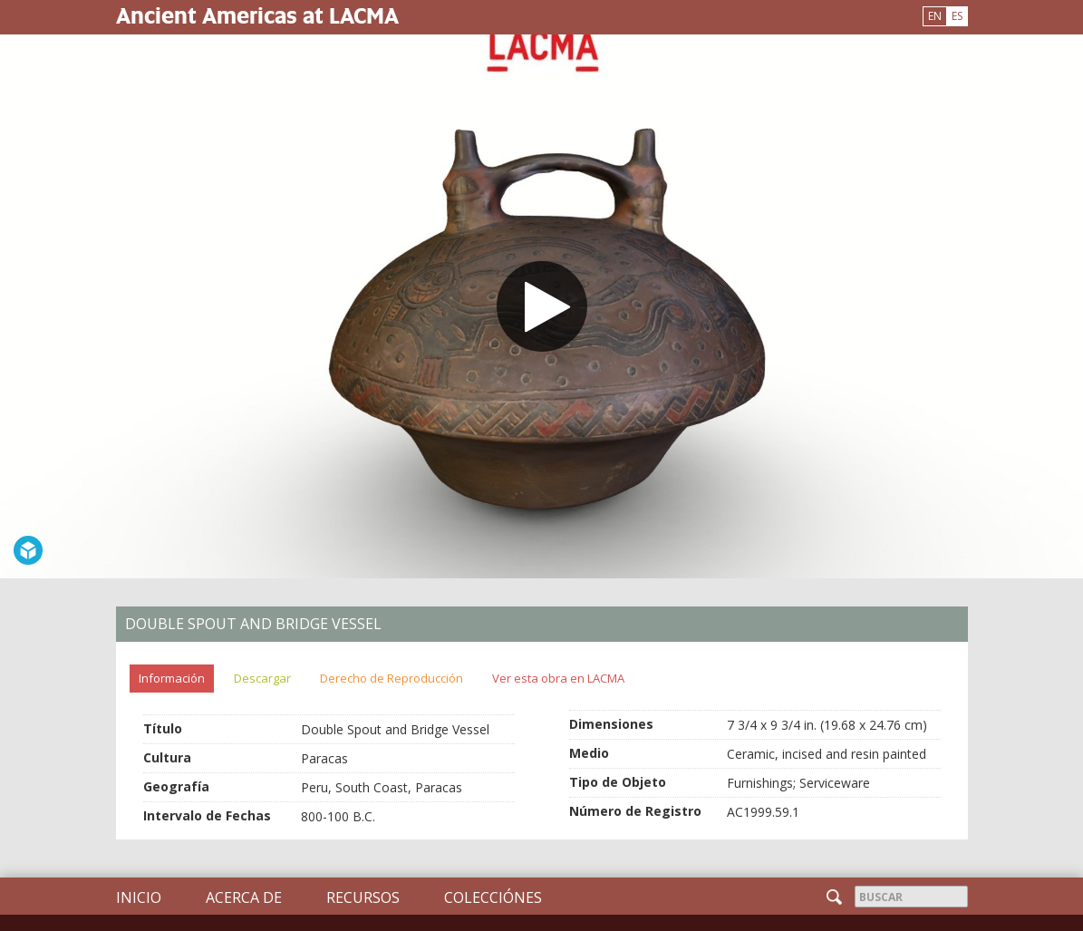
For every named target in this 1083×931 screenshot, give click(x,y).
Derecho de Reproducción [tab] (391, 678)
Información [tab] (172, 678)
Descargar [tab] (262, 678)
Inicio (138, 897)
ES (957, 16)
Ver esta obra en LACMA (558, 678)
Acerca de (244, 897)
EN (935, 16)
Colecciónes (493, 897)
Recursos (363, 897)
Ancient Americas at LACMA (257, 15)
